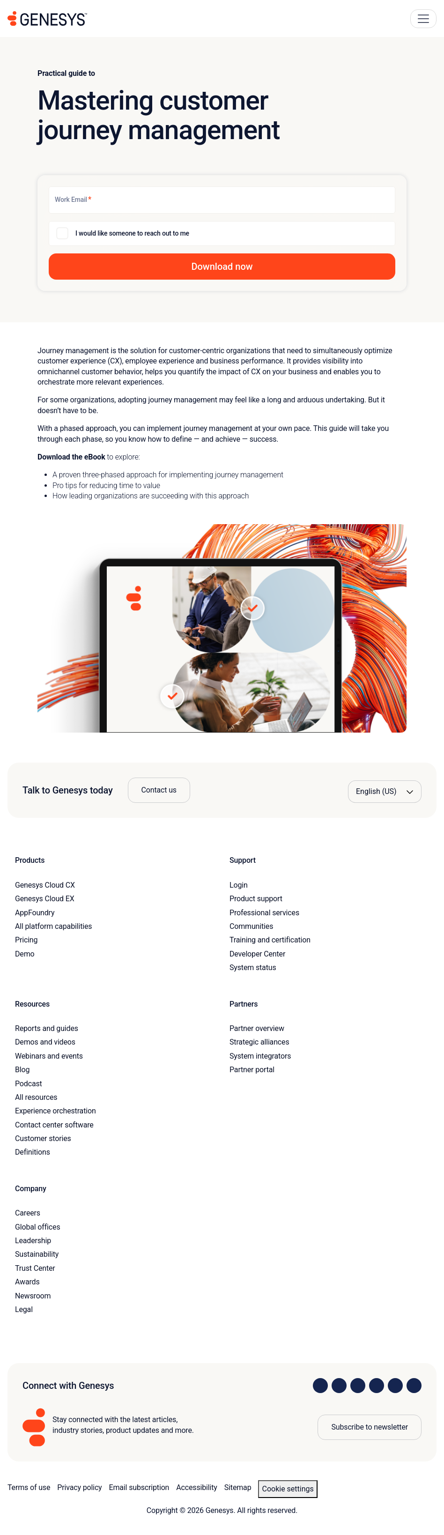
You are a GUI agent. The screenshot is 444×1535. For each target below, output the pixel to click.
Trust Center (35, 1268)
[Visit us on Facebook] (376, 1385)
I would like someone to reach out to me (132, 233)
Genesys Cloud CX (45, 885)
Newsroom (33, 1295)
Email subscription (139, 1487)
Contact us (159, 790)
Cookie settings (287, 1488)
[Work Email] (222, 200)
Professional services (264, 912)
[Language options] (385, 791)
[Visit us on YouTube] (395, 1385)
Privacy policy (79, 1487)
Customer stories (43, 1138)
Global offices (37, 1227)
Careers (27, 1213)
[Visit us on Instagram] (339, 1385)
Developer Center (257, 953)
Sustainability (37, 1254)
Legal (24, 1309)
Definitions (32, 1152)
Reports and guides (46, 1028)
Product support (255, 898)
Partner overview (256, 1028)
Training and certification (270, 939)
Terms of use (28, 1487)
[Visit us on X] (357, 1385)
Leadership (33, 1240)
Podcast (28, 1083)
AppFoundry (34, 912)
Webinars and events (49, 1056)
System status (252, 967)
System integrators (260, 1056)
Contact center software (54, 1124)
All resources (36, 1097)
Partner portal (251, 1069)
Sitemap (238, 1487)
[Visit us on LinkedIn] (320, 1385)
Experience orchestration (55, 1110)
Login (238, 885)
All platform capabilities (53, 926)
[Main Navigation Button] (423, 18)
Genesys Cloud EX (44, 898)
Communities (251, 926)
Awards (27, 1281)
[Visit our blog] (414, 1385)
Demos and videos (45, 1042)
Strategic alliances (259, 1042)
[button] (222, 266)
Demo (25, 953)
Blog (22, 1069)
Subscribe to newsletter (369, 1427)
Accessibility (196, 1487)
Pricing (26, 939)
